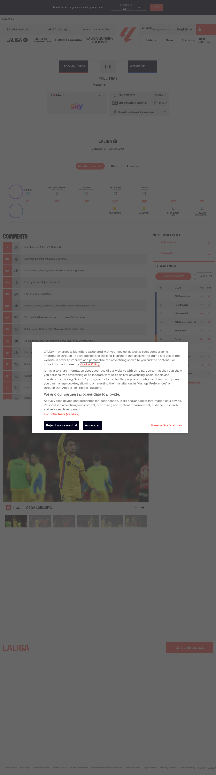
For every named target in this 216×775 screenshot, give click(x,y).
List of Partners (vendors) (61, 414)
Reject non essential (61, 425)
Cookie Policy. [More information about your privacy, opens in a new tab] (90, 364)
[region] (110, 387)
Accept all (92, 425)
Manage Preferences (166, 425)
